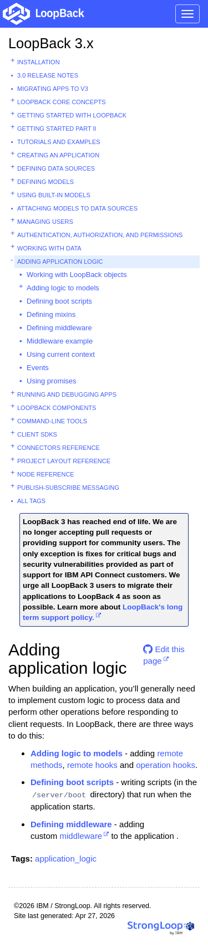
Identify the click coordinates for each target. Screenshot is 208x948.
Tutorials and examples (58, 142)
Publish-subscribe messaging (68, 487)
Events (38, 367)
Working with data (49, 248)
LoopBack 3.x (51, 43)
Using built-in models (53, 195)
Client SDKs (37, 434)
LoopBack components (56, 407)
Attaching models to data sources (77, 208)
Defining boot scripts (59, 301)
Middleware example (60, 341)
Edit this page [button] (164, 653)
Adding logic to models (63, 288)
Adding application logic (60, 261)
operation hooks (165, 765)
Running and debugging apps (66, 394)
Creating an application (58, 155)
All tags (31, 501)
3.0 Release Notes (47, 75)
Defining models (45, 181)
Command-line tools (52, 421)
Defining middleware (59, 328)
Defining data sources (56, 168)
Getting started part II (57, 128)
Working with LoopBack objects (76, 274)
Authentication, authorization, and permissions (99, 235)
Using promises (52, 381)
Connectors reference (58, 447)
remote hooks (92, 765)
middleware (81, 836)
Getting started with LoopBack (71, 115)
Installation (38, 62)
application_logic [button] (66, 858)
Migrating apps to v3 (52, 88)
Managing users (45, 221)
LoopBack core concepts (61, 102)
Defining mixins (51, 314)
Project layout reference (63, 461)
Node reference (45, 474)
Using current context (61, 354)
